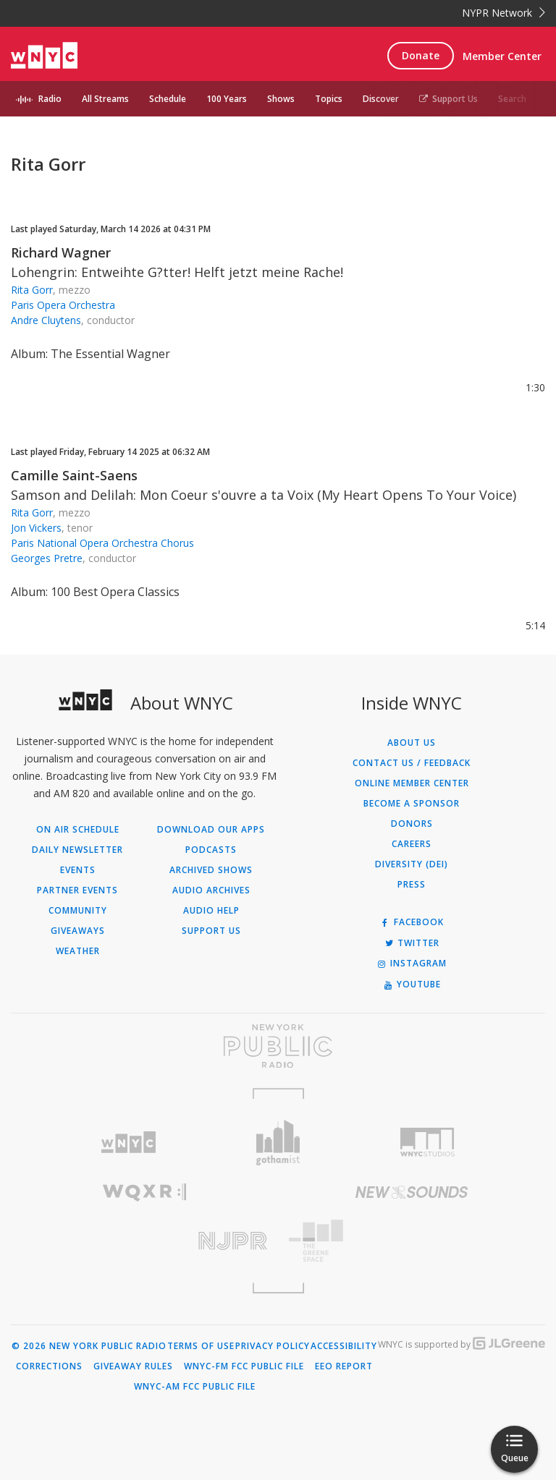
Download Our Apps (211, 829)
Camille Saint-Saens (74, 475)
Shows (281, 99)
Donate (420, 55)
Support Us (448, 99)
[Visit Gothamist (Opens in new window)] (278, 1142)
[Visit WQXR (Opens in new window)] (144, 1192)
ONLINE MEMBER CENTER (412, 783)
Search (512, 99)
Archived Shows (211, 870)
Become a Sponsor (411, 803)
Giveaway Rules (133, 1366)
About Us (411, 743)
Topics (328, 99)
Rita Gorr (32, 290)
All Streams (105, 99)
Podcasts (211, 850)
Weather (78, 951)
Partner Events (77, 890)
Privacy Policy (272, 1346)
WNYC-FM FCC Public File (244, 1366)
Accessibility (344, 1346)
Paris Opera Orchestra (63, 305)
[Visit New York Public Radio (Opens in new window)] (278, 1046)
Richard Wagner (61, 252)
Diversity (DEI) (411, 864)
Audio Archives (211, 890)
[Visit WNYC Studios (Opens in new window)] (427, 1142)
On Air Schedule (77, 829)
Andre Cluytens (46, 320)
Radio (50, 99)
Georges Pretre (47, 558)
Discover (381, 99)
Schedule (167, 99)
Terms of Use (201, 1346)
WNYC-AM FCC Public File (195, 1386)
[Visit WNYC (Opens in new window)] (128, 1142)
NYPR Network (503, 13)
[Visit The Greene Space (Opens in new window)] (411, 1241)
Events (78, 870)
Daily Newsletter (77, 850)
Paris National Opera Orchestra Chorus (102, 543)
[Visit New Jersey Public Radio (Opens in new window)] (144, 1241)
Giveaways (78, 931)
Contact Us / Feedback (412, 763)
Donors (412, 824)
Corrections (49, 1366)
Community (78, 910)
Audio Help (211, 910)
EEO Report (344, 1366)
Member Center (502, 56)
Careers (411, 844)
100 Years (226, 99)
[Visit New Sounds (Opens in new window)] (411, 1192)
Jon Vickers (36, 528)
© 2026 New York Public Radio (89, 1346)
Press (411, 884)
